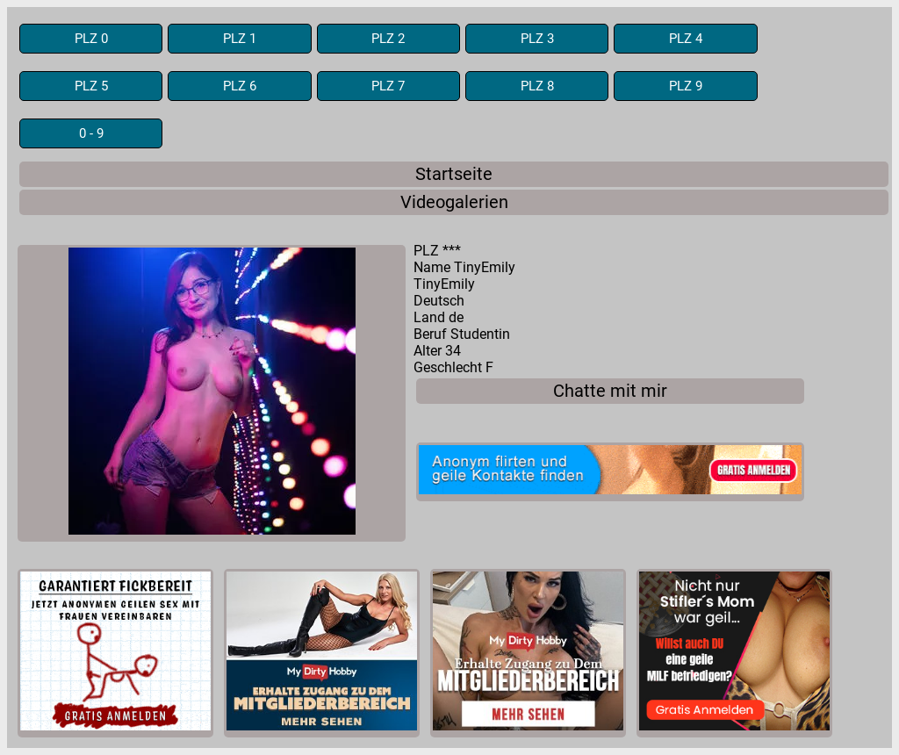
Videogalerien (454, 202)
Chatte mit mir (610, 391)
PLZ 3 (537, 39)
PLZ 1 (239, 39)
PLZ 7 (388, 86)
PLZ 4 (685, 39)
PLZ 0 (91, 39)
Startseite (454, 174)
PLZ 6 (239, 86)
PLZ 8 (537, 86)
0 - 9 (91, 133)
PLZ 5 (91, 86)
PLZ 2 (388, 39)
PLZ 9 (685, 86)
